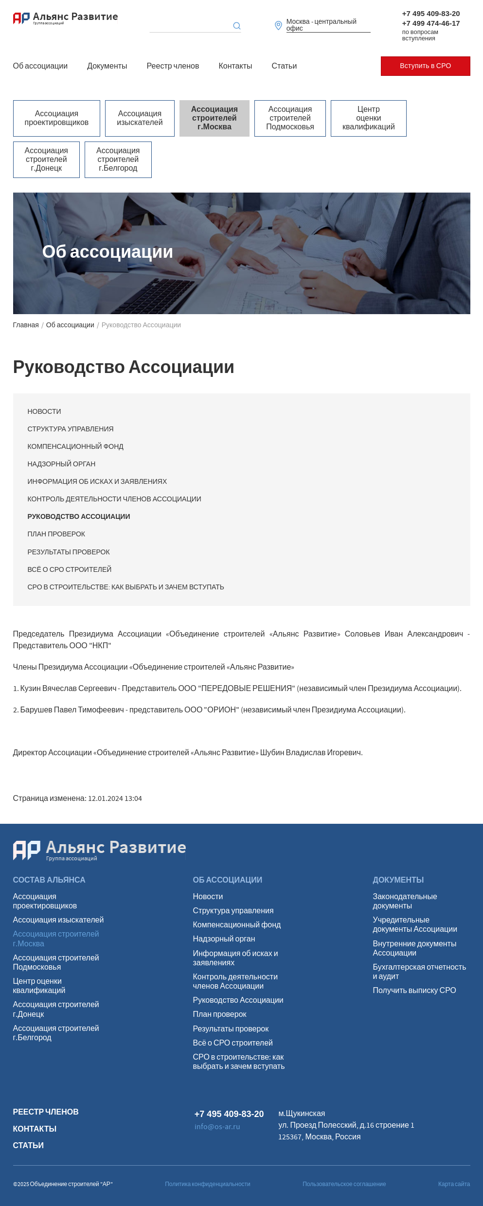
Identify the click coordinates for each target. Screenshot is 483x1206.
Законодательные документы (405, 901)
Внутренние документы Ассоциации (415, 949)
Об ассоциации (40, 66)
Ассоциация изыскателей (139, 118)
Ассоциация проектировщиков (57, 118)
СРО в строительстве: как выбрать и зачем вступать (126, 587)
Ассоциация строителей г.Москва (214, 118)
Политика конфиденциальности (207, 1184)
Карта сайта (454, 1184)
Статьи (284, 66)
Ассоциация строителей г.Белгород (118, 160)
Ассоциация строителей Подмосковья (290, 118)
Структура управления (71, 429)
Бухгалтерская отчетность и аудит (419, 972)
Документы (107, 66)
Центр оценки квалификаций (368, 118)
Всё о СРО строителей (70, 570)
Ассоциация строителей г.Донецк (47, 160)
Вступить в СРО (425, 66)
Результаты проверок (69, 552)
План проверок (56, 534)
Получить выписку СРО (414, 990)
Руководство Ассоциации (79, 517)
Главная (26, 325)
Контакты (235, 66)
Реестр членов (173, 66)
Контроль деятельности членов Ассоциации (114, 499)
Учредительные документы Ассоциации (415, 925)
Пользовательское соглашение (344, 1184)
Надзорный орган (62, 464)
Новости (44, 412)
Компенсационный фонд (76, 447)
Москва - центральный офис (321, 25)
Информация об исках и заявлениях (97, 482)
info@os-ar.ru (217, 1127)
